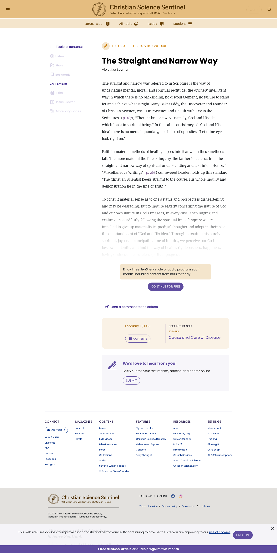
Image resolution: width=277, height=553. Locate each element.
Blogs (102, 434)
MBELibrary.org (181, 418)
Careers (49, 438)
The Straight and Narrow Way (150, 61)
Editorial (110, 46)
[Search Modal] (269, 9)
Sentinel (79, 418)
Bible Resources (108, 429)
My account (214, 413)
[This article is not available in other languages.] (66, 111)
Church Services (182, 440)
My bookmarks (144, 413)
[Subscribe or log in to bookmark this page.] (61, 74)
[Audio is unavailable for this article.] (58, 56)
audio (114, 456)
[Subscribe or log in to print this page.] (57, 93)
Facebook (50, 443)
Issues (102, 413)
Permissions (188, 490)
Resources (182, 406)
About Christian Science (186, 445)
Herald (78, 423)
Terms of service (148, 490)
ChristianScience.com (185, 450)
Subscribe (213, 418)
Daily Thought (144, 440)
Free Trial (212, 423)
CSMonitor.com (182, 423)
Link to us (50, 427)
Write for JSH (52, 422)
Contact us (56, 414)
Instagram (50, 449)
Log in (254, 10)
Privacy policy (170, 490)
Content (106, 406)
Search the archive (146, 418)
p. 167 (178, 110)
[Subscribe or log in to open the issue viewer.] (63, 102)
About (176, 413)
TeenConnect (106, 418)
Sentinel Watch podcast (112, 450)
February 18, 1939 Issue (139, 46)
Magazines (83, 406)
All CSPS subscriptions (220, 440)
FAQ (47, 433)
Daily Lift (178, 429)
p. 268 (115, 165)
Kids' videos (105, 423)
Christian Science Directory (151, 423)
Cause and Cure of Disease (190, 323)
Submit (122, 365)
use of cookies (219, 534)
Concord (141, 434)
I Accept (243, 535)
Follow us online (153, 480)
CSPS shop (214, 434)
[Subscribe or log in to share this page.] (58, 65)
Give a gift (213, 429)
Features (143, 406)
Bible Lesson (180, 434)
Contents (128, 324)
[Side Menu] (7, 9)
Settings (214, 406)
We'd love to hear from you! (140, 348)
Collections (105, 440)
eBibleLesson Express (147, 429)
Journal (79, 413)
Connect (52, 406)
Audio (102, 445)
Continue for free (161, 272)
